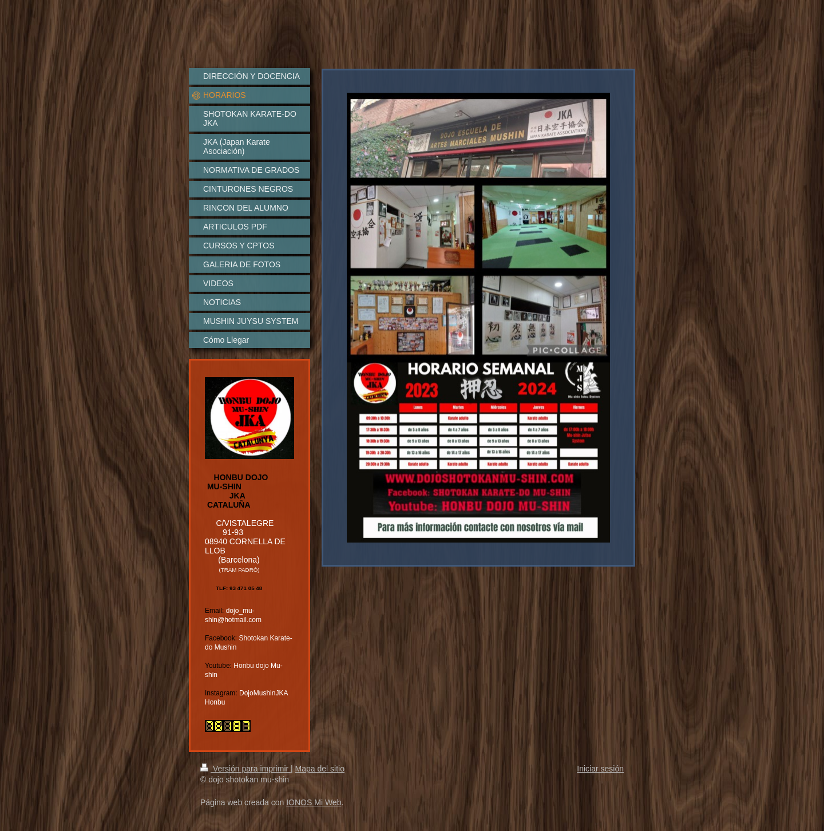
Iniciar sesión (600, 768)
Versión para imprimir (245, 768)
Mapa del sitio (319, 768)
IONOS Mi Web (313, 802)
